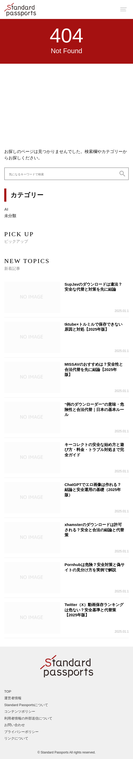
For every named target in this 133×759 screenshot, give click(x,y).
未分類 (10, 216)
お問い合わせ (14, 725)
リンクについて (16, 738)
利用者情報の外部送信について (28, 718)
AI (6, 209)
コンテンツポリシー (19, 711)
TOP (7, 691)
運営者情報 (12, 698)
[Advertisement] (66, 103)
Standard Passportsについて (26, 705)
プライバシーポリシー (21, 732)
